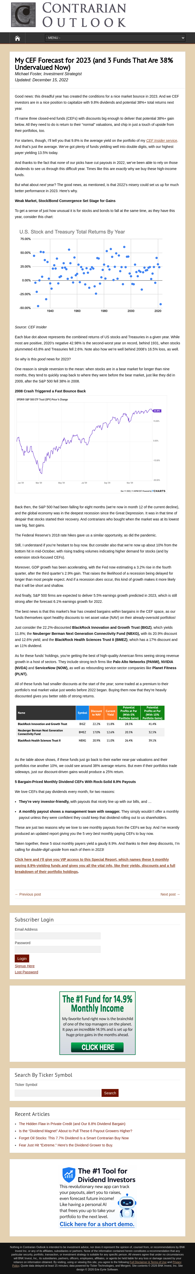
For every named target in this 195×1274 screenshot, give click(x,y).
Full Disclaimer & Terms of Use (148, 1262)
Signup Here (25, 966)
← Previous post (28, 894)
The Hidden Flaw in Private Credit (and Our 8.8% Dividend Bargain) (72, 1124)
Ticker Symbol (26, 1085)
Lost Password (26, 972)
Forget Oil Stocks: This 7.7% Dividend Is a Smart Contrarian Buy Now (73, 1138)
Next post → (170, 894)
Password (22, 943)
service (161, 141)
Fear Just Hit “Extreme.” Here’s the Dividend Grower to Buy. (66, 1145)
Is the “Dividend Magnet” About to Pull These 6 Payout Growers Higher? (75, 1131)
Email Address (26, 929)
